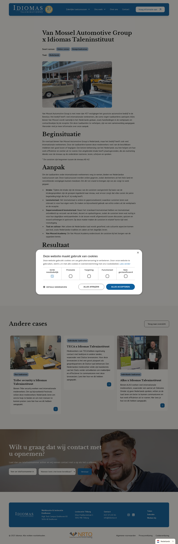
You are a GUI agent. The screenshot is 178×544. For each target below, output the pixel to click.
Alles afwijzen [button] (91, 286)
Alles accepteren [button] (120, 286)
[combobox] (165, 541)
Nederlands (163, 541)
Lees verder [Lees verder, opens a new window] (125, 263)
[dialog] (89, 272)
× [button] (138, 253)
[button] (55, 287)
